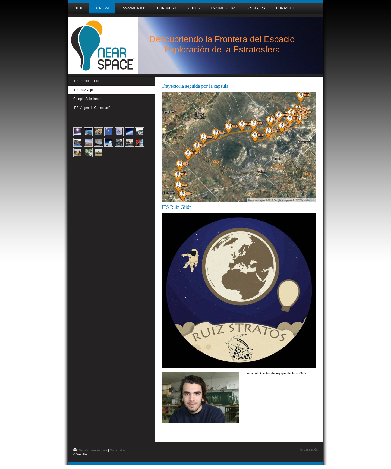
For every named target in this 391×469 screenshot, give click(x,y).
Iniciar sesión (309, 449)
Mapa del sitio (119, 450)
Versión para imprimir (90, 450)
